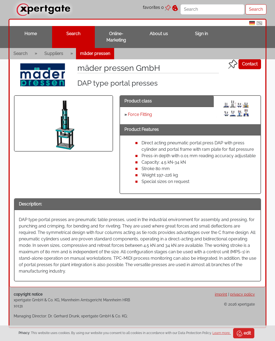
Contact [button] (250, 64)
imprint (221, 294)
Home (30, 33)
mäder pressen (95, 53)
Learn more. (221, 333)
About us (159, 33)
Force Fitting (140, 114)
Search (73, 33)
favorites (157, 7)
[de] (252, 22)
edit (244, 333)
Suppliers (53, 53)
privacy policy (242, 294)
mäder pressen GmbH (118, 68)
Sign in (201, 33)
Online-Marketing (116, 37)
